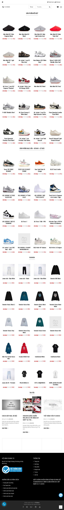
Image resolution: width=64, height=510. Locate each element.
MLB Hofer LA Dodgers (55, 247)
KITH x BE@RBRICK (39, 383)
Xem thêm (5, 428)
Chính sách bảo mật (8, 496)
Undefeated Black (55, 357)
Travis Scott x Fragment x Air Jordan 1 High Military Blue (55, 197)
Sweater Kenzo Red (55, 331)
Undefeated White (40, 357)
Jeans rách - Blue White (8, 278)
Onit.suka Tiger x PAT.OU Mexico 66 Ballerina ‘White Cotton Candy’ (55, 223)
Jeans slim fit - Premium (8, 383)
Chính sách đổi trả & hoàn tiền (10, 488)
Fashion (32, 257)
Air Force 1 (24, 221)
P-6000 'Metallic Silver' (8, 112)
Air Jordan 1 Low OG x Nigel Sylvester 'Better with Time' (40, 114)
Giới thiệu (36, 464)
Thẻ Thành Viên (6, 485)
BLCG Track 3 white (55, 169)
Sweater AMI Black (55, 278)
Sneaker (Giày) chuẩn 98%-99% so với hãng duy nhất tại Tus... (31, 418)
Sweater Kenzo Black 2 (8, 304)
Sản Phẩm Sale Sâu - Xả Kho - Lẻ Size (32, 148)
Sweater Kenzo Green (40, 331)
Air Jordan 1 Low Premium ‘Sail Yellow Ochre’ (24, 140)
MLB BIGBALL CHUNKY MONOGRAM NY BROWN (24, 249)
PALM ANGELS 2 (24, 383)
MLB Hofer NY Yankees (40, 247)
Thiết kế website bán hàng (30, 504)
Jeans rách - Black (24, 278)
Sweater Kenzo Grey (8, 331)
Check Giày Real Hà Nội (9, 416)
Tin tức (32, 393)
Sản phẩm (36, 467)
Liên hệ (36, 475)
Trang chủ (36, 461)
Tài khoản (57, 2)
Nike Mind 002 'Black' (40, 86)
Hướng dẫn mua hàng (8, 482)
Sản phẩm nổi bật (32, 13)
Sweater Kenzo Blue (24, 304)
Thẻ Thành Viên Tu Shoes (52, 416)
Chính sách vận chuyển (8, 493)
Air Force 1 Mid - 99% (40, 221)
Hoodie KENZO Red (24, 357)
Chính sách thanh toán (8, 490)
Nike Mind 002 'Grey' (55, 86)
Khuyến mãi (37, 469)
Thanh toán (50, 2)
